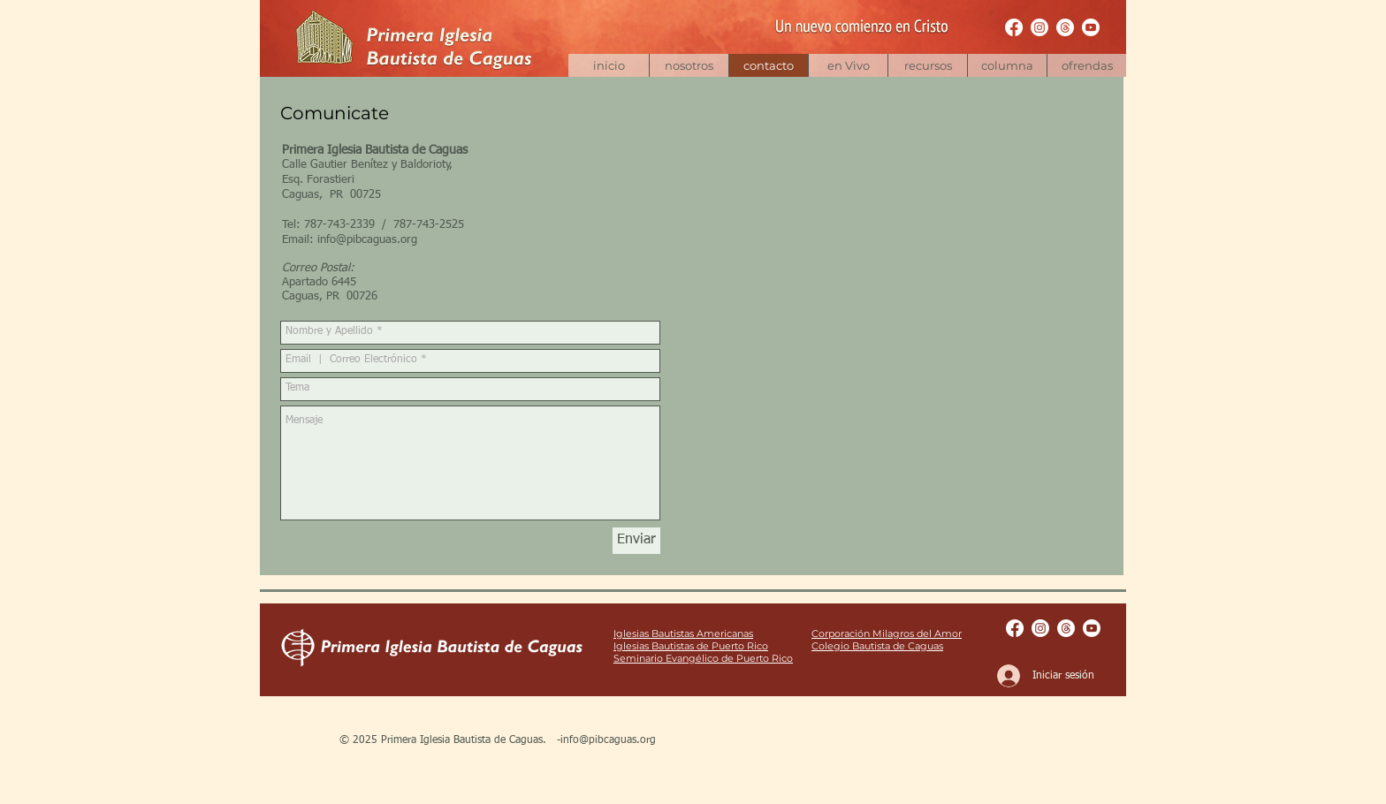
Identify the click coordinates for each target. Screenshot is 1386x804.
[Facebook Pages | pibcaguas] (1014, 27)
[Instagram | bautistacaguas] (1039, 27)
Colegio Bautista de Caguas (877, 646)
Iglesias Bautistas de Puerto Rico (690, 646)
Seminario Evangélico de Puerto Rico (703, 658)
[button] (927, 65)
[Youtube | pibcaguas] (1091, 27)
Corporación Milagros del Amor (886, 633)
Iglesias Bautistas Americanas (683, 633)
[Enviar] (636, 540)
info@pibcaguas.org (367, 240)
